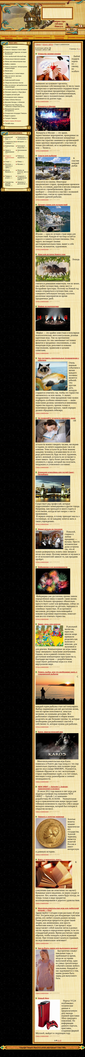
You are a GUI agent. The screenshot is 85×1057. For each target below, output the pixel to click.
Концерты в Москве (47, 106)
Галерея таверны (42, 37)
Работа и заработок (21, 156)
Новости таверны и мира (25, 37)
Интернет (20, 141)
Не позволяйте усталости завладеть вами (56, 418)
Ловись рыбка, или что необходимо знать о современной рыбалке (57, 673)
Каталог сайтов (47, 44)
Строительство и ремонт (10, 142)
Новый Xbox (43, 998)
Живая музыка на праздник (50, 529)
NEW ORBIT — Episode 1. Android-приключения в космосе (53, 788)
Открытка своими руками (49, 54)
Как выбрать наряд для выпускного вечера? (58, 948)
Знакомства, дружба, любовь (9, 183)
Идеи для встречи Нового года (51, 254)
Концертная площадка (59, 37)
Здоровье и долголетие (21, 183)
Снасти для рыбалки (47, 156)
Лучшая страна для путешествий (52, 205)
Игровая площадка (76, 37)
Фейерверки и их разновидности (52, 567)
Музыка (20, 164)
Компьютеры (9, 146)
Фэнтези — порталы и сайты (9, 165)
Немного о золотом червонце (51, 817)
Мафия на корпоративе (48, 306)
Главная (38, 44)
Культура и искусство (21, 146)
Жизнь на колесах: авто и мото (22, 171)
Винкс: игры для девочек (49, 624)
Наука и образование (9, 151)
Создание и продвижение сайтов (22, 177)
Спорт (7, 161)
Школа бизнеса (8, 171)
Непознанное (22, 150)
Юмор (19, 161)
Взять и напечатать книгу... (50, 860)
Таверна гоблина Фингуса (8, 37)
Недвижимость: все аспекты (22, 138)
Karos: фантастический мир (50, 732)
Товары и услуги (8, 177)
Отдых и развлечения (9, 156)
